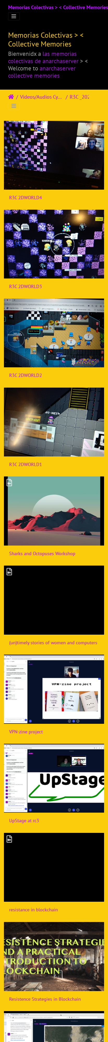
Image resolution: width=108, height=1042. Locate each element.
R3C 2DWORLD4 (25, 197)
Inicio (11, 97)
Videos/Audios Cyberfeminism (42, 97)
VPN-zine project (26, 731)
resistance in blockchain (33, 909)
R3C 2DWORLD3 (25, 286)
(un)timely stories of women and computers (53, 642)
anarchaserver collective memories (42, 71)
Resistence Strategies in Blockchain (45, 999)
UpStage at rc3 (24, 820)
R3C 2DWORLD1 (25, 464)
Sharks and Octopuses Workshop (42, 553)
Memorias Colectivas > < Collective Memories (58, 7)
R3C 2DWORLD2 (25, 375)
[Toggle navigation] (14, 16)
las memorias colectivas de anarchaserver (43, 57)
